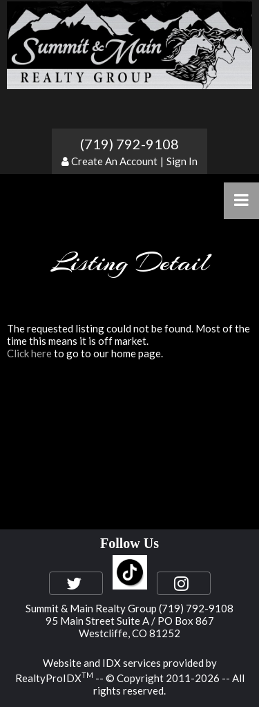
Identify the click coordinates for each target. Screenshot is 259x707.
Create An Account (114, 161)
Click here (29, 353)
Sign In (182, 161)
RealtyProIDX (54, 678)
